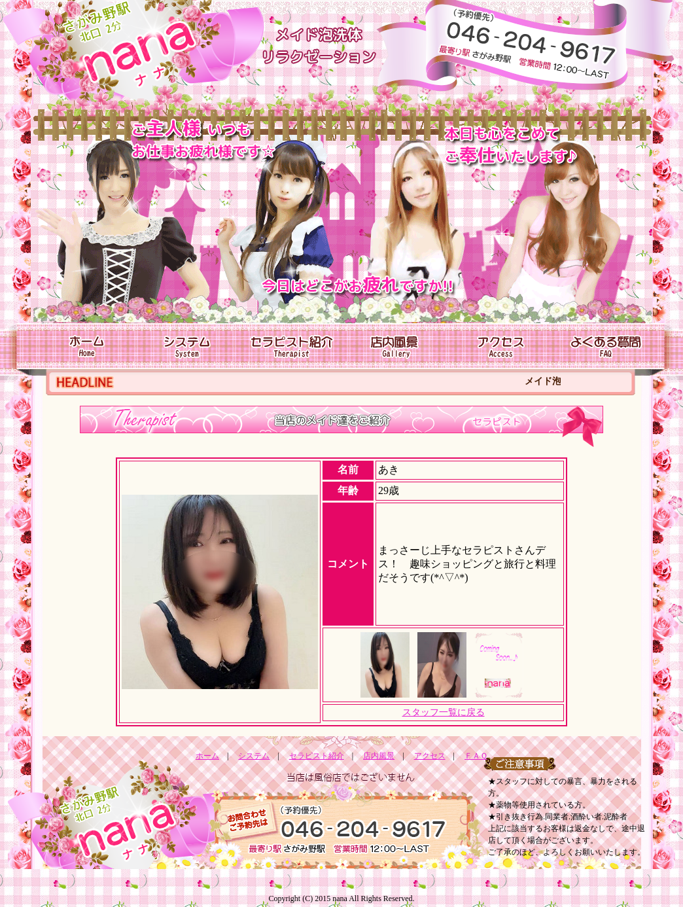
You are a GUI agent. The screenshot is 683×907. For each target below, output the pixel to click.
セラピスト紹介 (316, 755)
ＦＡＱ (475, 755)
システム (254, 755)
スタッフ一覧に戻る (443, 712)
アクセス (430, 755)
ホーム (207, 755)
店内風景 (378, 755)
